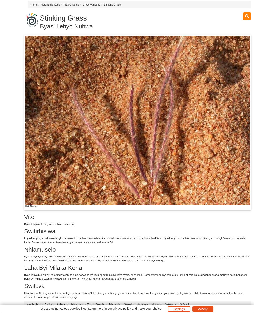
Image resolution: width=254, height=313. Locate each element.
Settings (179, 309)
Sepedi (128, 304)
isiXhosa (76, 304)
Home (34, 4)
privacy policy (122, 308)
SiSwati (184, 304)
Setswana (171, 304)
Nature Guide (71, 4)
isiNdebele (142, 304)
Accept (202, 309)
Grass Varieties (91, 4)
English (49, 304)
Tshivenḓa (115, 304)
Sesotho (100, 304)
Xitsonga (156, 304)
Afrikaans (62, 304)
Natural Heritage (50, 4)
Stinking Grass (112, 4)
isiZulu (88, 304)
